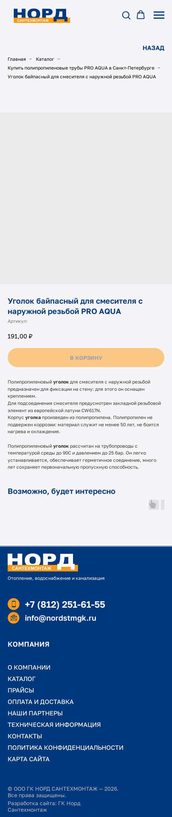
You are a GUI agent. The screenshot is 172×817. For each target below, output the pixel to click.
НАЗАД (153, 48)
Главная (17, 59)
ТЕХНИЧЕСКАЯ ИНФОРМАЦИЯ (54, 724)
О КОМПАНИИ (29, 667)
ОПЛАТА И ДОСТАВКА (41, 701)
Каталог (45, 59)
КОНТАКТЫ (25, 736)
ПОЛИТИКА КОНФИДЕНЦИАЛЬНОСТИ (65, 747)
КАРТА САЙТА (29, 759)
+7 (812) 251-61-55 (65, 604)
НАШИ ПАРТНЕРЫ (35, 713)
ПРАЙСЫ (21, 690)
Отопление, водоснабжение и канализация (56, 578)
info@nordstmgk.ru (60, 617)
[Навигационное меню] (159, 15)
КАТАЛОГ (22, 679)
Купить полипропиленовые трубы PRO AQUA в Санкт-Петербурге (81, 68)
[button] (126, 14)
